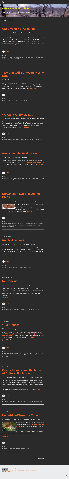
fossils (30, 225)
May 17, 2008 (5, 411)
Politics (24, 267)
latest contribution (21, 36)
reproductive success (30, 354)
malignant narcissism (10, 354)
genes (19, 100)
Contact (46, 12)
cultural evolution (15, 223)
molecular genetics (35, 178)
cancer (9, 223)
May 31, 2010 (5, 111)
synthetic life (16, 58)
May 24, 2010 (5, 149)
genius (22, 139)
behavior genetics (14, 100)
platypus (27, 448)
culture (13, 401)
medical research (35, 309)
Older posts (40, 458)
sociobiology (29, 267)
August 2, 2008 (5, 321)
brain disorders (10, 178)
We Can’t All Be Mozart (17, 114)
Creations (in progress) (36, 12)
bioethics (16, 57)
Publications (20, 12)
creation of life (22, 57)
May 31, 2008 (5, 366)
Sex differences (39, 354)
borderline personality (8, 309)
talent (27, 100)
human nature (28, 139)
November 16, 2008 (6, 236)
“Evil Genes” (10, 324)
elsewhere (7, 339)
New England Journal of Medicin (34, 162)
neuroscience (10, 311)
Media (27, 12)
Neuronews (9, 281)
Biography (9, 12)
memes (35, 401)
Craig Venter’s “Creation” (19, 28)
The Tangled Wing (31, 337)
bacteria (11, 57)
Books (14, 12)
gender (30, 353)
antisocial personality (8, 353)
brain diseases (20, 309)
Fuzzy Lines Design (9, 471)
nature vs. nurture (35, 139)
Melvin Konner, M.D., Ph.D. (15, 8)
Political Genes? (13, 240)
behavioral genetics (8, 139)
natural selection (10, 226)
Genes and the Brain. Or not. (21, 153)
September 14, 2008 (7, 277)
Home (3, 12)
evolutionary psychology (23, 225)
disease (15, 178)
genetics (28, 57)
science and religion (8, 58)
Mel (8, 51)
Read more (18, 45)
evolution (35, 223)
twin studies (19, 179)
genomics (33, 57)
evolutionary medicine (12, 225)
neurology (4, 311)
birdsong (5, 223)
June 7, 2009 (5, 190)
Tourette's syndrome (11, 179)
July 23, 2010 (5, 25)
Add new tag (6, 57)
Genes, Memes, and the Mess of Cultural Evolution (21, 372)
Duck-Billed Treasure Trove (20, 415)
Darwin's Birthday (28, 223)
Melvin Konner (17, 468)
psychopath (22, 354)
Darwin (21, 223)
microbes (4, 226)
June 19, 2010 (5, 68)
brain (5, 178)
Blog (5, 55)
